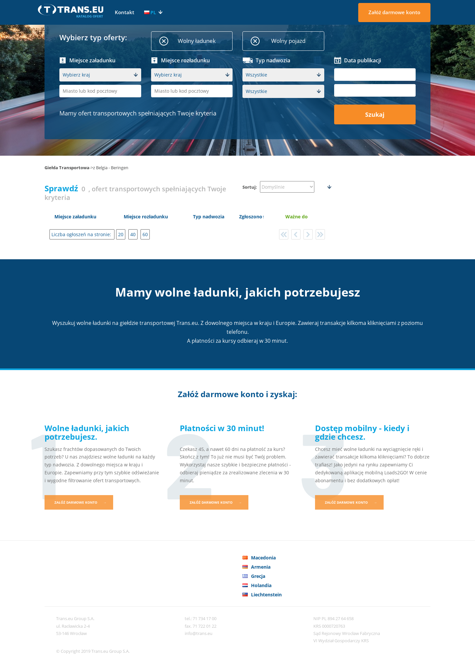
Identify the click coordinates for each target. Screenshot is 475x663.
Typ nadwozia (208, 216)
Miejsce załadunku (75, 216)
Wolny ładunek (197, 41)
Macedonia (263, 557)
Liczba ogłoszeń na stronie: (81, 234)
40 (133, 234)
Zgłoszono (250, 216)
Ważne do (296, 216)
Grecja (258, 576)
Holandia (261, 585)
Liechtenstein (266, 594)
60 (145, 234)
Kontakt (124, 12)
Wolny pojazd (288, 41)
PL (150, 12)
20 (120, 234)
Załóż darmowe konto (394, 12)
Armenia (260, 567)
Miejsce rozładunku (146, 216)
